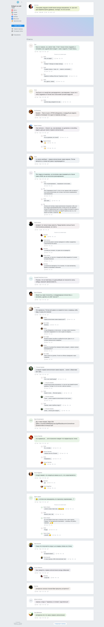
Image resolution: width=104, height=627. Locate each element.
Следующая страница (60, 623)
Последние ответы (17, 31)
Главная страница (17, 29)
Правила (16, 623)
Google (14, 12)
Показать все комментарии (60, 54)
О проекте (18, 622)
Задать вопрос (18, 25)
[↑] (48, 12)
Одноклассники (16, 21)
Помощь (20, 623)
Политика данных (18, 624)
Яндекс (14, 14)
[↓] (51, 12)
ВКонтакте (15, 19)
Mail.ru (14, 10)
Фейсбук (14, 16)
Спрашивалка (16, 35)
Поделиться (54, 12)
